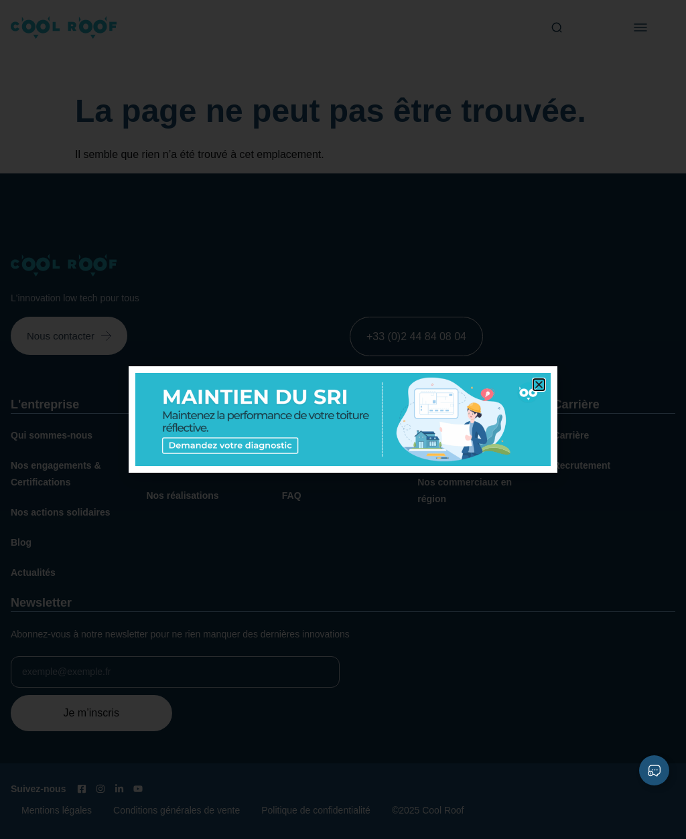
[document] (343, 419)
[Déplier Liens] (654, 770)
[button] (539, 385)
